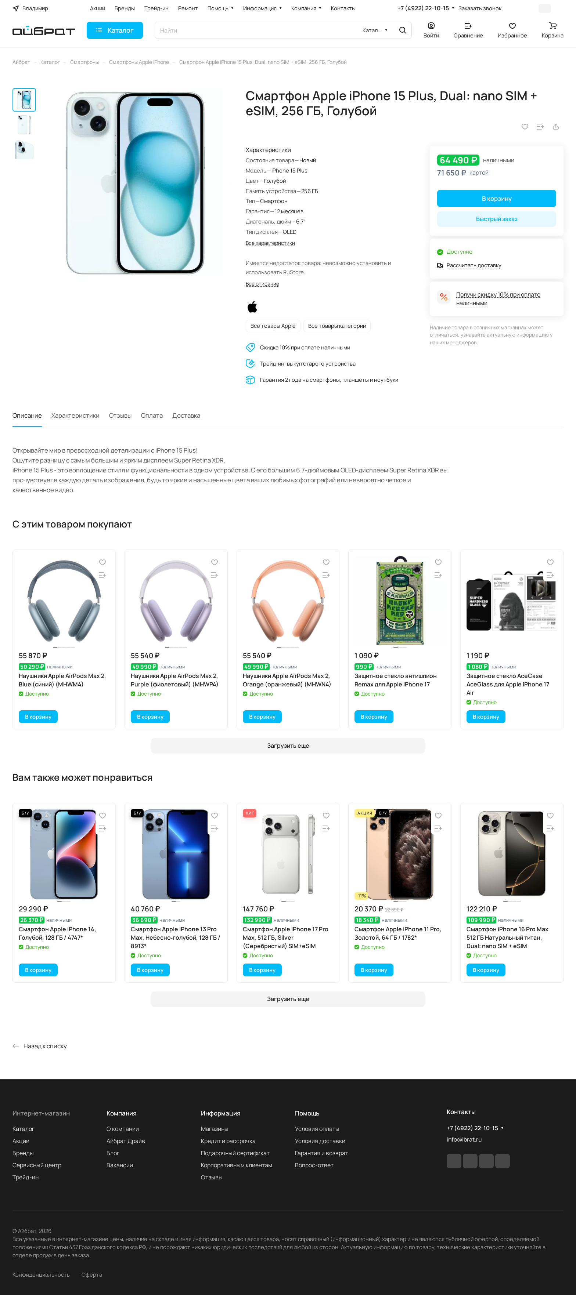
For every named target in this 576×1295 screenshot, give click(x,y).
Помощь (307, 1113)
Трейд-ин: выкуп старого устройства (308, 363)
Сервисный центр (36, 1165)
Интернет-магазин (41, 1113)
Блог (113, 1153)
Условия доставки (320, 1141)
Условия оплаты (317, 1129)
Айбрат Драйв (126, 1141)
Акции (20, 1141)
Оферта (92, 1274)
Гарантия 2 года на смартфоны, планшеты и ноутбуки (329, 379)
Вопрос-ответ (314, 1165)
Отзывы (120, 415)
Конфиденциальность (41, 1274)
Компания (122, 1113)
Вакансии (120, 1165)
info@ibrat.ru (464, 1139)
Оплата (152, 415)
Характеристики (75, 415)
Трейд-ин (25, 1177)
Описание (27, 415)
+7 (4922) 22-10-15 (423, 8)
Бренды (23, 1153)
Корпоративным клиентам (236, 1165)
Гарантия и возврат (321, 1153)
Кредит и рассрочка (228, 1141)
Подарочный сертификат (235, 1153)
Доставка (186, 415)
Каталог (23, 1129)
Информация (221, 1113)
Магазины (214, 1129)
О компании (123, 1129)
